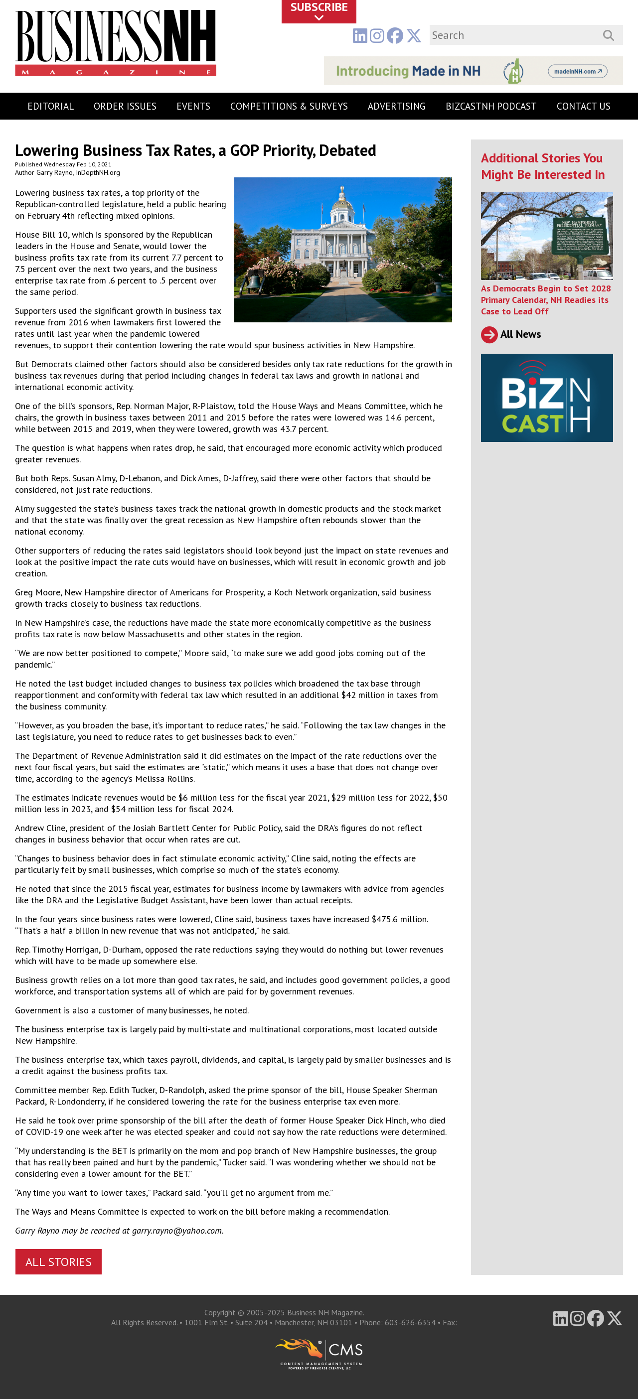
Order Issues (125, 106)
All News (511, 334)
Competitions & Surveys (289, 106)
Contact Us (584, 106)
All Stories (58, 1261)
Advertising (397, 106)
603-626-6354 (410, 1322)
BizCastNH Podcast (491, 106)
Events (193, 106)
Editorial (50, 106)
